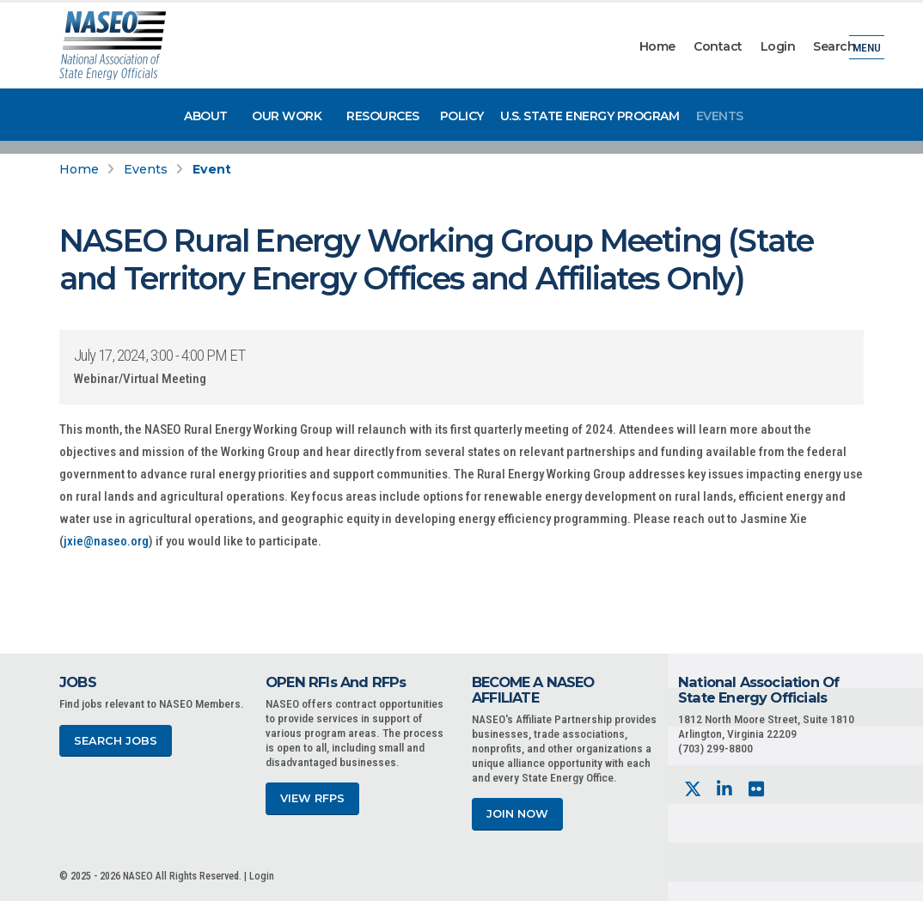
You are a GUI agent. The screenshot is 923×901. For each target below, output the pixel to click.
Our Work (286, 116)
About (206, 116)
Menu (867, 47)
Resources (382, 116)
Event (212, 169)
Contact (718, 46)
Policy (462, 116)
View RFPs (312, 798)
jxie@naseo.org (106, 541)
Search (834, 46)
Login (778, 46)
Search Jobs (115, 740)
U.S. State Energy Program (590, 116)
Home (657, 46)
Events (719, 116)
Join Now (517, 813)
